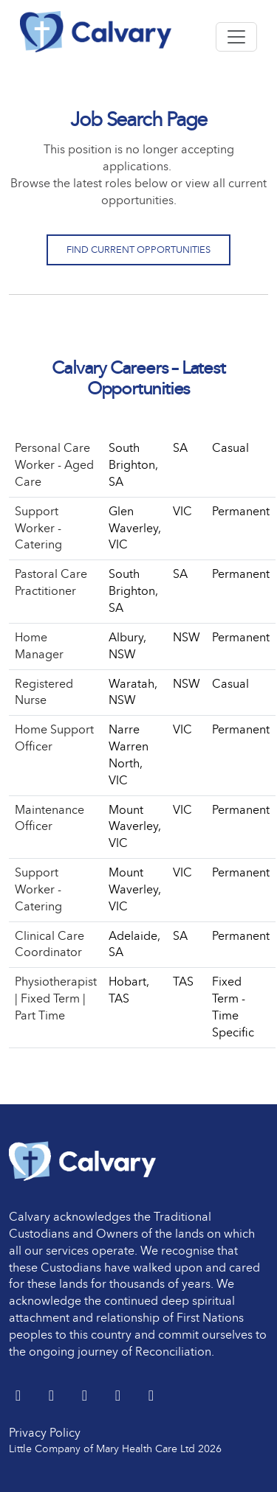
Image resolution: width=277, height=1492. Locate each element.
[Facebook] (86, 1397)
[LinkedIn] (53, 1397)
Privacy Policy (45, 1433)
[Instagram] (151, 1397)
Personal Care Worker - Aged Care (54, 465)
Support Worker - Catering (38, 528)
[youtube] (119, 1397)
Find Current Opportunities (138, 249)
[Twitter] (19, 1397)
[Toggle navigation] (236, 37)
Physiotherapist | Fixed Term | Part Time (56, 998)
